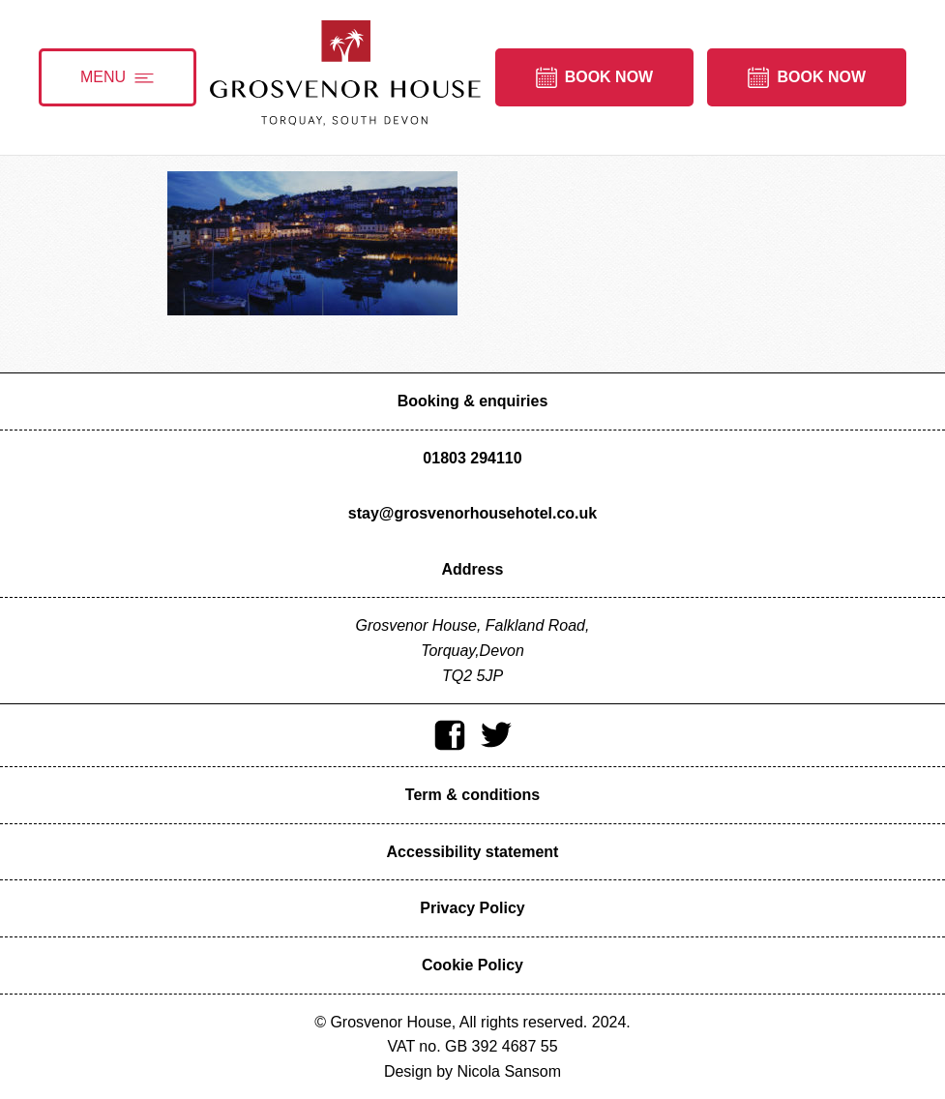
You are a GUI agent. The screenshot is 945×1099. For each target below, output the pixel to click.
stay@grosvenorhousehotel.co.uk (472, 513)
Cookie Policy (472, 965)
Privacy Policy (472, 908)
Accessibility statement (473, 852)
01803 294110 (472, 458)
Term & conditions (472, 795)
